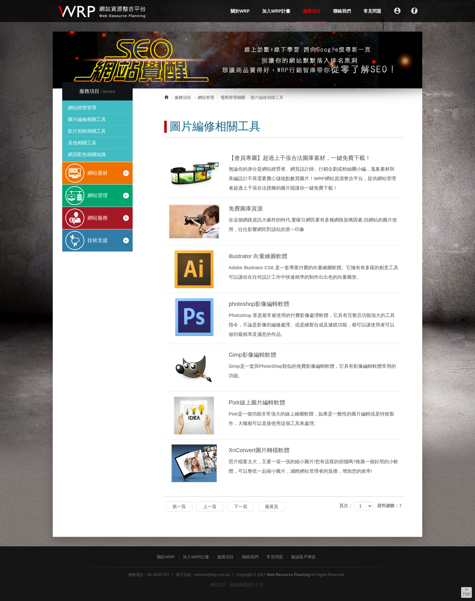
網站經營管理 (82, 107)
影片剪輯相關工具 (87, 131)
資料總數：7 (389, 505)
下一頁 (240, 506)
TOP (466, 592)
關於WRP (240, 11)
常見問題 (372, 11)
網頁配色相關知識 (87, 154)
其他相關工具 (82, 142)
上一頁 (209, 506)
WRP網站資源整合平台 (102, 11)
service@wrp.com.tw (212, 575)
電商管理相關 (232, 97)
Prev (61, 60)
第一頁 (179, 506)
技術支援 (108, 240)
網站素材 (108, 173)
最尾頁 (271, 506)
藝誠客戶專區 (303, 557)
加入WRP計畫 (276, 11)
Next (414, 60)
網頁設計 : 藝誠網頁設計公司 (236, 584)
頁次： (345, 505)
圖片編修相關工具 (87, 119)
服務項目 (312, 11)
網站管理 (108, 195)
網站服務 (108, 218)
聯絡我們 (342, 11)
